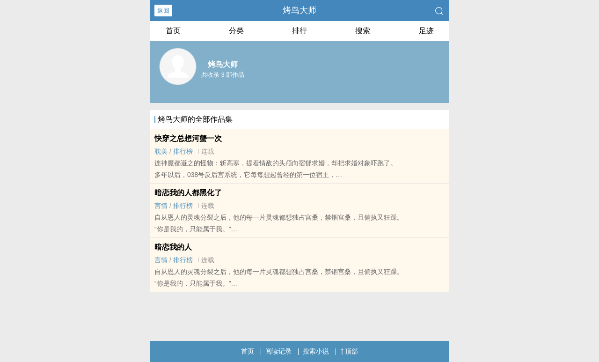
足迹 (426, 31)
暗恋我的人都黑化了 (188, 193)
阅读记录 (278, 351)
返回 (163, 10)
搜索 (362, 31)
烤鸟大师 (299, 10)
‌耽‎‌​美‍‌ (161, 151)
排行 (299, 31)
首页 (173, 31)
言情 (161, 205)
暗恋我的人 (173, 247)
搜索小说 (316, 351)
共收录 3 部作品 (222, 74)
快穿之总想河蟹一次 (188, 138)
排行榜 (183, 151)
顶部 (349, 351)
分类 (236, 31)
